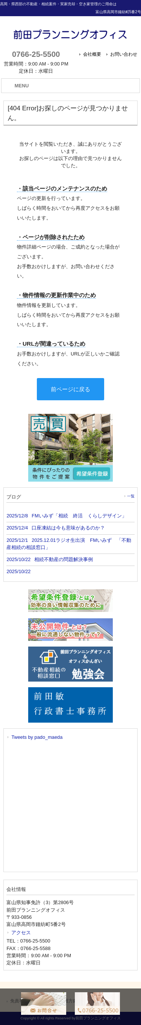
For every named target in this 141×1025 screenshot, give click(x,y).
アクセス (21, 932)
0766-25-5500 (36, 54)
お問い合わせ (123, 54)
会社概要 (92, 54)
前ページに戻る (70, 389)
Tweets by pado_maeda (36, 737)
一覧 (131, 496)
